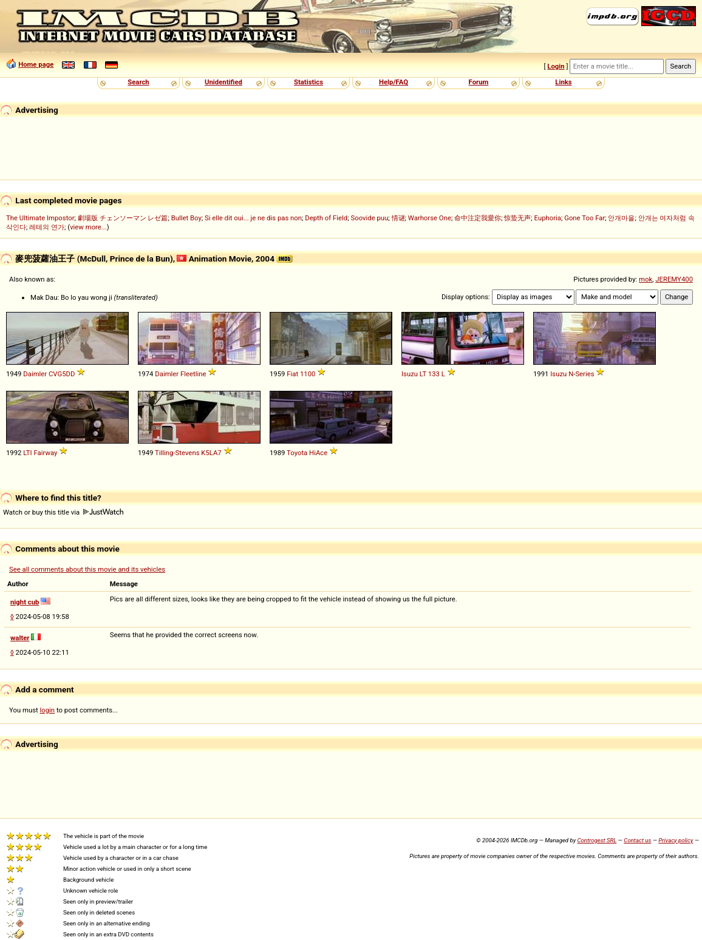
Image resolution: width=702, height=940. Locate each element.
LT (423, 374)
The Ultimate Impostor (40, 218)
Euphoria (547, 218)
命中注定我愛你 (477, 218)
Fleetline (193, 374)
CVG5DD (62, 374)
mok (645, 279)
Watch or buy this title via (63, 512)
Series (584, 374)
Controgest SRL (596, 840)
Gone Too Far (584, 218)
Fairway (46, 452)
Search (138, 82)
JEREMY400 (674, 279)
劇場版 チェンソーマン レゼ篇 (123, 218)
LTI (27, 452)
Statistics (308, 82)
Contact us (637, 840)
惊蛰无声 (517, 218)
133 (434, 374)
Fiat (292, 374)
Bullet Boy (186, 218)
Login (555, 66)
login (47, 710)
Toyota (297, 452)
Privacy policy (675, 840)
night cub (24, 602)
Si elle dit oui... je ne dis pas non (253, 218)
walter (19, 638)
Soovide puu (369, 218)
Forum (479, 82)
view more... (88, 227)
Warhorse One (429, 218)
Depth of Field (326, 218)
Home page (35, 64)
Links (563, 82)
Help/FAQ (393, 82)
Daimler (35, 374)
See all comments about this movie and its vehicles (87, 569)
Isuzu (409, 374)
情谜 (398, 218)
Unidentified (223, 82)
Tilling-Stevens (177, 452)
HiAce (318, 452)
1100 (307, 374)
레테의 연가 (46, 227)
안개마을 (621, 218)
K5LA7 (211, 452)
